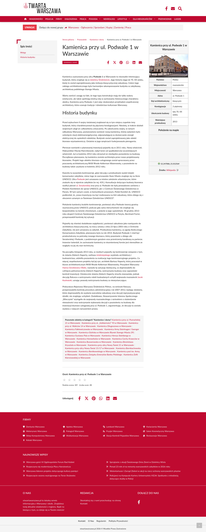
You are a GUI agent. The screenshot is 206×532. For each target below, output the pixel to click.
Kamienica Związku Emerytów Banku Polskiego (100, 354)
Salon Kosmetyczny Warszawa (160, 431)
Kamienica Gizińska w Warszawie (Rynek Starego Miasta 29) (106, 332)
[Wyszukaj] (180, 8)
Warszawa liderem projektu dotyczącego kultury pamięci (52, 471)
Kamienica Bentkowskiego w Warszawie (97, 351)
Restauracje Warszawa (156, 435)
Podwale (81, 179)
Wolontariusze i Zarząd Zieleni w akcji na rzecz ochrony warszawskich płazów (145, 471)
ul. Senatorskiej (83, 185)
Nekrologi (109, 19)
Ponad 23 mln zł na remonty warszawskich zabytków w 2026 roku (140, 466)
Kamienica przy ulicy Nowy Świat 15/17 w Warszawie (89, 348)
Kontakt (83, 503)
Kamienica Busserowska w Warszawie (94, 342)
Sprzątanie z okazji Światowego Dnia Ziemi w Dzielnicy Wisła (138, 462)
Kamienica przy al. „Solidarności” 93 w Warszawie (104, 323)
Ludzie (177, 19)
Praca (83, 19)
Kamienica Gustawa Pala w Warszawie (82, 335)
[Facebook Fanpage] (165, 8)
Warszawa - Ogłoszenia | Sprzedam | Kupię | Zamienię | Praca (99, 27)
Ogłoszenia (71, 19)
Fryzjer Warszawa (114, 431)
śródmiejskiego (103, 255)
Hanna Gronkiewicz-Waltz (74, 267)
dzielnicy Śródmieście (100, 79)
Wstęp (23, 52)
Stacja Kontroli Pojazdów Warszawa (122, 435)
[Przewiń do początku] (199, 525)
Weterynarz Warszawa (36, 431)
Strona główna (68, 39)
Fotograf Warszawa (75, 431)
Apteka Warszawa (74, 426)
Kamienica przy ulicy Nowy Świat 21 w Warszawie (111, 345)
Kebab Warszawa (34, 440)
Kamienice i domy (97, 39)
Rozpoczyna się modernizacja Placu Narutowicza (48, 466)
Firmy (59, 19)
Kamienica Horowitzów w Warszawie (94, 338)
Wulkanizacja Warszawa (77, 435)
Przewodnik (165, 19)
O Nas (91, 521)
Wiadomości (36, 19)
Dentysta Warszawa (35, 426)
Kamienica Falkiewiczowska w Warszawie (84, 329)
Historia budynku (27, 57)
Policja (49, 19)
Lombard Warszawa (115, 426)
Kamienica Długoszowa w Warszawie (114, 326)
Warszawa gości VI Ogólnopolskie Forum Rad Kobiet (50, 462)
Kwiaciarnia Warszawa (156, 426)
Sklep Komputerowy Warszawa (40, 435)
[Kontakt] (172, 8)
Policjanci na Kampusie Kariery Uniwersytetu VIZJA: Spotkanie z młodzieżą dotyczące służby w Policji (144, 477)
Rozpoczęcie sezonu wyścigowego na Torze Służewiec (51, 475)
